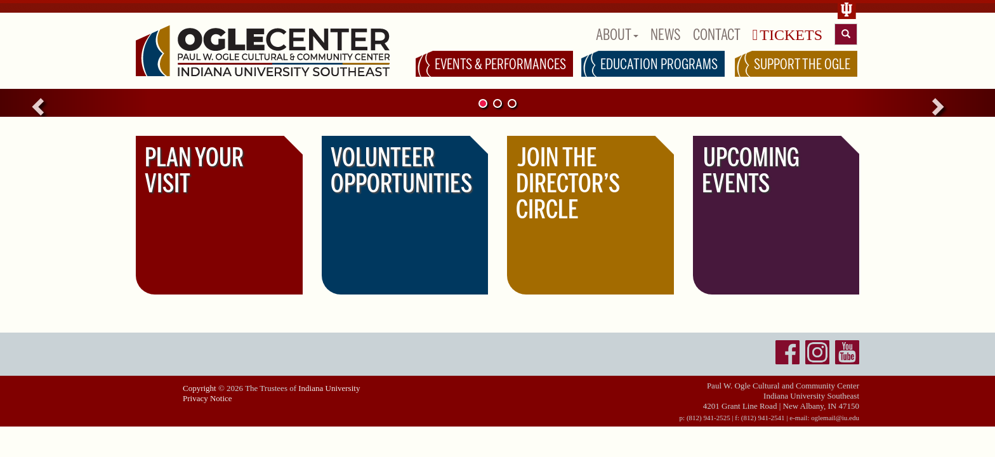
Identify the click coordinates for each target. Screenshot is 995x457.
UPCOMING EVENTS (751, 170)
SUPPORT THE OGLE (802, 64)
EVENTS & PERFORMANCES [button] (500, 64)
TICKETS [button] (787, 35)
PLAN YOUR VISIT (194, 170)
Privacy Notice (207, 398)
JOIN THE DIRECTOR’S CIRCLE (568, 183)
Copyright (199, 388)
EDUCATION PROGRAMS (659, 64)
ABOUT (617, 34)
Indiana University (329, 388)
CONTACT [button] (717, 34)
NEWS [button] (665, 34)
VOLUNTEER (401, 170)
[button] (74, 103)
